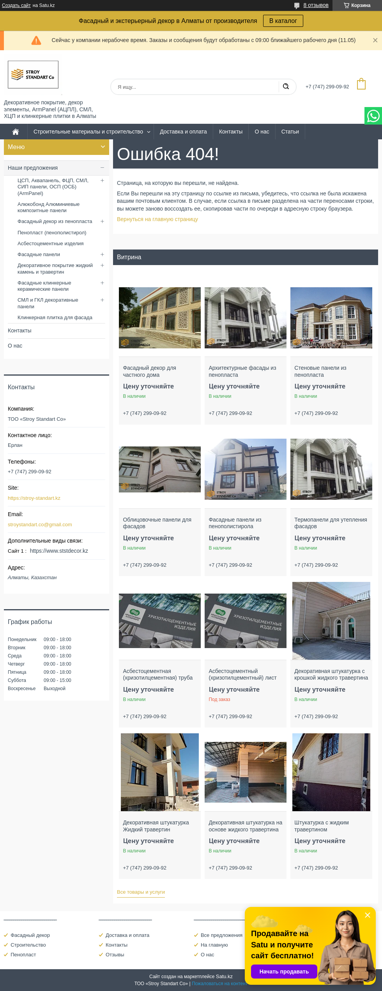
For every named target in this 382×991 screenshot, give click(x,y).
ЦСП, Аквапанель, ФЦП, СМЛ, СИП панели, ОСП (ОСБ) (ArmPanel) (53, 186)
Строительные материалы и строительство (88, 131)
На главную (214, 945)
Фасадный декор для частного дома (149, 371)
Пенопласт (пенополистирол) (52, 232)
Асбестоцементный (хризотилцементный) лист (242, 674)
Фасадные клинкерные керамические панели (44, 286)
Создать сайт (16, 5)
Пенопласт (23, 955)
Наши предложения (33, 168)
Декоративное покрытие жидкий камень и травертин (55, 268)
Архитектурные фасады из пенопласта (242, 371)
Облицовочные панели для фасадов (157, 523)
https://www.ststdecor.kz (59, 551)
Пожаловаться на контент (220, 983)
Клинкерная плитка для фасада (55, 317)
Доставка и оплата (183, 131)
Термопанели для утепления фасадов (330, 523)
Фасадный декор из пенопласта (55, 221)
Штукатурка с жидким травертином (321, 826)
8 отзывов (316, 5)
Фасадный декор (30, 935)
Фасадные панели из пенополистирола (235, 523)
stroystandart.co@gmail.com (40, 524)
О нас (262, 131)
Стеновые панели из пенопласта (320, 371)
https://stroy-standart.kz (34, 498)
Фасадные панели (39, 254)
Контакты (230, 131)
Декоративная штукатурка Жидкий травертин (156, 826)
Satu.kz (224, 976)
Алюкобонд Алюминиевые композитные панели (49, 207)
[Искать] (286, 86)
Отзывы (115, 955)
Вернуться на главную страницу (157, 219)
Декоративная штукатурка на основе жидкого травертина (245, 826)
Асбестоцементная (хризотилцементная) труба (158, 674)
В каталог (283, 21)
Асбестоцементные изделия (51, 243)
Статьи (290, 131)
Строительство (28, 945)
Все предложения (221, 935)
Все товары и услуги (141, 892)
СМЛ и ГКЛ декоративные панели (48, 303)
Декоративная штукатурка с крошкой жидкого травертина (331, 674)
